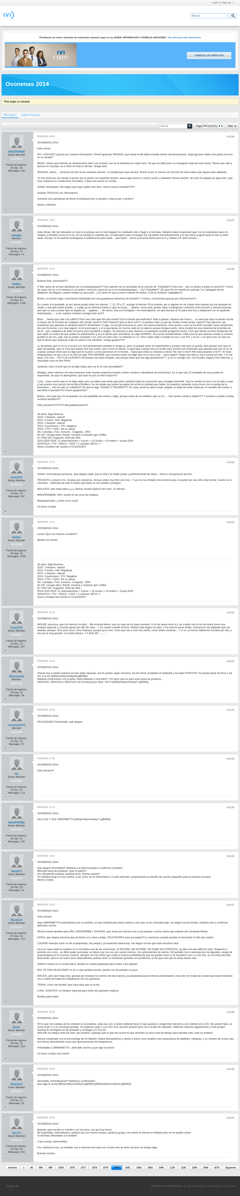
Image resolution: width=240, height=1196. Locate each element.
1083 (150, 1167)
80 (31, 1167)
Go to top (230, 1186)
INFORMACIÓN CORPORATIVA (167, 1186)
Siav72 (16, 1132)
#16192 (230, 661)
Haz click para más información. (184, 37)
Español (12, 1186)
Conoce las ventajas (209, 55)
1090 (161, 1167)
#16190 (230, 522)
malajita (16, 235)
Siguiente (230, 1167)
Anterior (12, 1167)
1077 (83, 1167)
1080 (116, 1167)
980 (51, 1167)
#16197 (230, 905)
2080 (205, 1167)
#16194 (230, 758)
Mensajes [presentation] (10, 114)
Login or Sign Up (223, 2)
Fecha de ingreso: (16, 164)
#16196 (230, 856)
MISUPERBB (16, 151)
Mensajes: (14, 170)
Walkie (16, 284)
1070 (72, 1167)
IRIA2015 (16, 1084)
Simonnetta (16, 676)
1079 (105, 1167)
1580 (194, 1167)
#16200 (230, 1118)
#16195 (230, 807)
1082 (139, 1167)
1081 (128, 1167)
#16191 (230, 612)
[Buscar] (210, 15)
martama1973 (16, 725)
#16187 (230, 220)
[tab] (10, 115)
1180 (183, 1167)
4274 (216, 1167)
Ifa (16, 773)
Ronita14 (16, 919)
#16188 (230, 269)
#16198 (230, 1012)
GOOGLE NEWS (195, 1186)
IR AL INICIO (214, 1186)
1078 (94, 1167)
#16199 (230, 1069)
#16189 (230, 462)
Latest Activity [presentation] (30, 115)
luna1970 (17, 477)
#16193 (230, 710)
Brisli (16, 1027)
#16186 (230, 136)
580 (41, 1167)
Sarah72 (16, 871)
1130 (172, 1167)
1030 (61, 1167)
